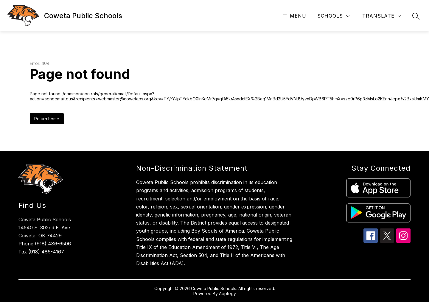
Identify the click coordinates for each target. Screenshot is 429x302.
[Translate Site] (382, 16)
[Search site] (415, 16)
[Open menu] (294, 16)
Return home (46, 118)
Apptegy (227, 293)
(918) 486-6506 (53, 244)
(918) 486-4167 (46, 252)
